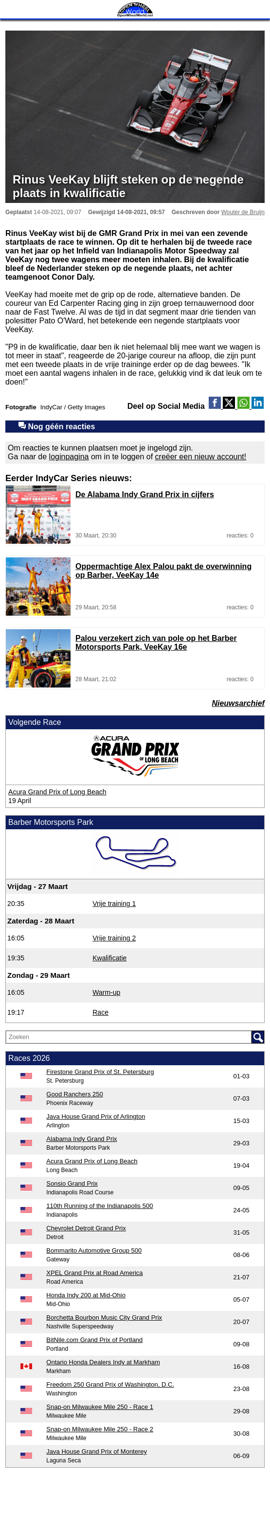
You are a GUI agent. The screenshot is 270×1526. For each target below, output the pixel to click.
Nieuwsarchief (238, 703)
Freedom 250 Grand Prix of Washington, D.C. (110, 1384)
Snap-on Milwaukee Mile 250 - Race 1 (99, 1406)
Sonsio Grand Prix (72, 1183)
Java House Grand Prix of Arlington (95, 1116)
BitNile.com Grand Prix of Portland (94, 1339)
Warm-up (106, 992)
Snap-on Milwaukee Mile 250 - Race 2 (99, 1429)
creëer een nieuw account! (201, 457)
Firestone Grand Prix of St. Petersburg (100, 1071)
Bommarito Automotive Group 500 (94, 1250)
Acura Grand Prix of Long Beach (57, 792)
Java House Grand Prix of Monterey (96, 1451)
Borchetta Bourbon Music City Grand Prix (104, 1317)
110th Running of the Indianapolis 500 (99, 1205)
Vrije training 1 (114, 903)
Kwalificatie (109, 958)
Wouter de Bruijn (243, 212)
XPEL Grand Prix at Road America (94, 1272)
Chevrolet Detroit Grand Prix (86, 1228)
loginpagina (69, 457)
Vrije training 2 (114, 938)
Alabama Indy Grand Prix (81, 1138)
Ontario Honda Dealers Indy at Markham (103, 1362)
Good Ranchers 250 (74, 1094)
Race (100, 1012)
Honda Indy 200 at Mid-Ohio (86, 1295)
